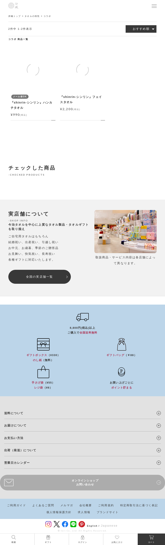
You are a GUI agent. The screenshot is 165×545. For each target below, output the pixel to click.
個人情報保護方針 (59, 512)
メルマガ (66, 505)
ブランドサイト (108, 512)
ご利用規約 (106, 505)
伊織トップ (14, 16)
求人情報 (84, 512)
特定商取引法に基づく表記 (139, 505)
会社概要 (85, 505)
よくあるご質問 (43, 505)
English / (93, 526)
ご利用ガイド (16, 505)
